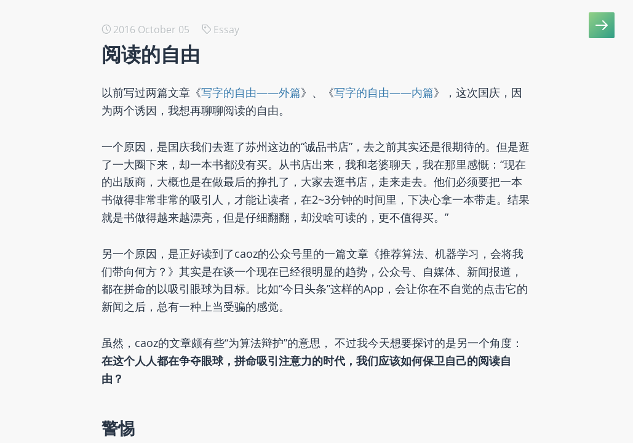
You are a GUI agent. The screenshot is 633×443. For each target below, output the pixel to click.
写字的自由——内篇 (384, 92)
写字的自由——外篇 (251, 92)
